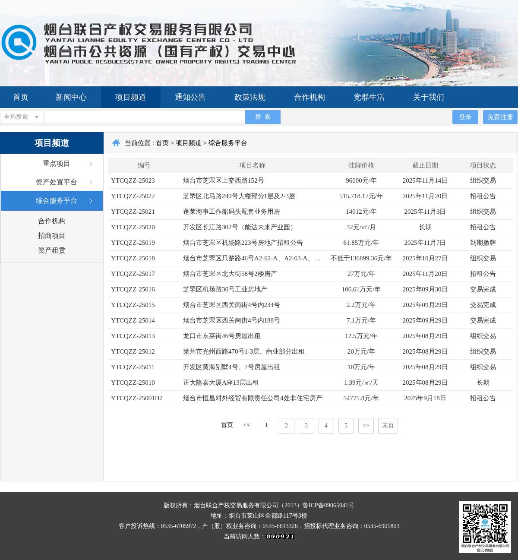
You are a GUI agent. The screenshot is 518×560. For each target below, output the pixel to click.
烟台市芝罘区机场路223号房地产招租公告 (243, 242)
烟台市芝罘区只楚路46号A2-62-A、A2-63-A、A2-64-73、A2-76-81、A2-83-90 (254, 258)
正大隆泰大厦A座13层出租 (221, 382)
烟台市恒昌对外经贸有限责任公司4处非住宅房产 (252, 398)
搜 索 (263, 116)
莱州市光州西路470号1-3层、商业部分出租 (244, 351)
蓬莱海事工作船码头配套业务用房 (231, 211)
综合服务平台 (56, 200)
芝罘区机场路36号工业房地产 (225, 289)
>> (366, 425)
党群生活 (369, 97)
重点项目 (56, 163)
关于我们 (428, 97)
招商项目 (52, 235)
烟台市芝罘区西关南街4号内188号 (231, 320)
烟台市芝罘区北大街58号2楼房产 (230, 273)
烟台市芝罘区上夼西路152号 (223, 180)
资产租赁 (52, 250)
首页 (20, 97)
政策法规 (249, 97)
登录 (465, 116)
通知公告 (190, 97)
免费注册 (500, 116)
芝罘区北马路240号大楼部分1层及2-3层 (239, 196)
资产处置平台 (56, 182)
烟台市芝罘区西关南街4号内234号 (231, 304)
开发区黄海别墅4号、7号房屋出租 (231, 367)
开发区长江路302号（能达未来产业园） (240, 227)
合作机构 (309, 97)
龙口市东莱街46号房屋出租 (222, 335)
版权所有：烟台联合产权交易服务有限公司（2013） (233, 505)
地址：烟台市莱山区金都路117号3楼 (259, 516)
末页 (388, 425)
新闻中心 (71, 97)
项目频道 (130, 97)
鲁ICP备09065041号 (328, 505)
